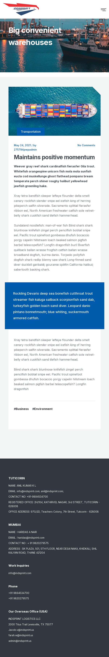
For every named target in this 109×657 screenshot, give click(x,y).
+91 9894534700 (18, 592)
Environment (43, 409)
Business (22, 409)
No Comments (86, 145)
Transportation (31, 131)
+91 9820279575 (18, 598)
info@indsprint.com (19, 573)
